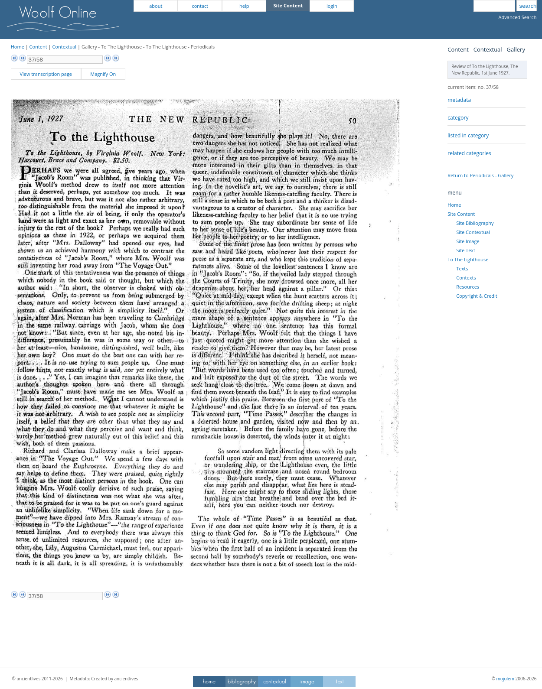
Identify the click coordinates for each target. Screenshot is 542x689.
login (332, 6)
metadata (459, 100)
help (244, 6)
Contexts (466, 277)
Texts (462, 268)
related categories (469, 153)
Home (17, 46)
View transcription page (46, 74)
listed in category (468, 135)
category (457, 117)
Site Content (461, 214)
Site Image (467, 241)
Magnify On (103, 74)
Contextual (64, 46)
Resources (467, 286)
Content (38, 46)
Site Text (465, 250)
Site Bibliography (474, 223)
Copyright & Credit (476, 295)
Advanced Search (518, 17)
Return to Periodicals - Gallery (480, 175)
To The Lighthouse (467, 259)
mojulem (505, 679)
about (155, 6)
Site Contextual (473, 232)
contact (200, 6)
